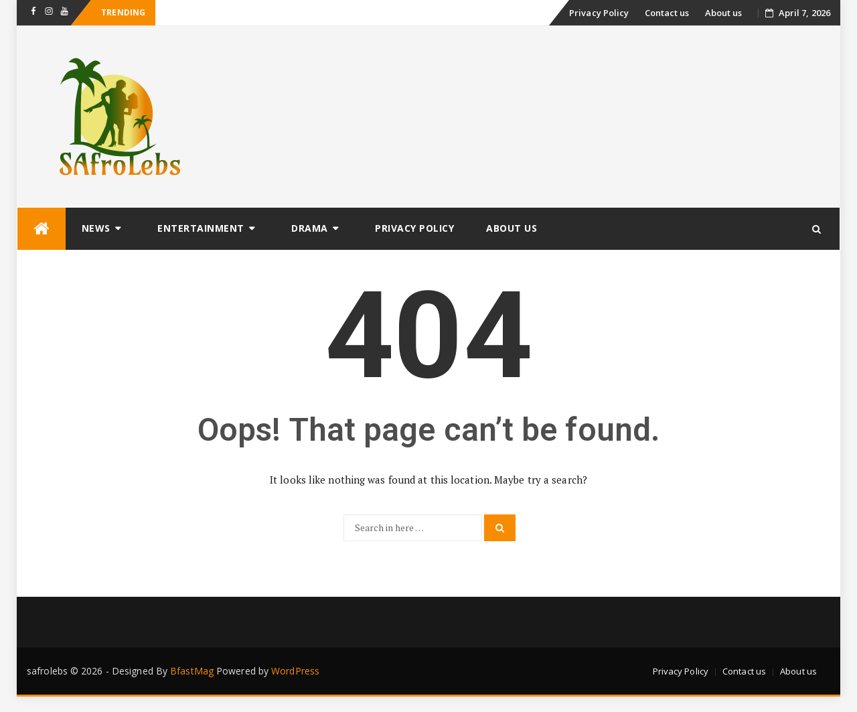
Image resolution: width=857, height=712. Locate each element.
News (96, 228)
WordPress (295, 670)
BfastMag (192, 670)
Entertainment (200, 228)
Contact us (667, 13)
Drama (309, 228)
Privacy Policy (599, 13)
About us (724, 13)
